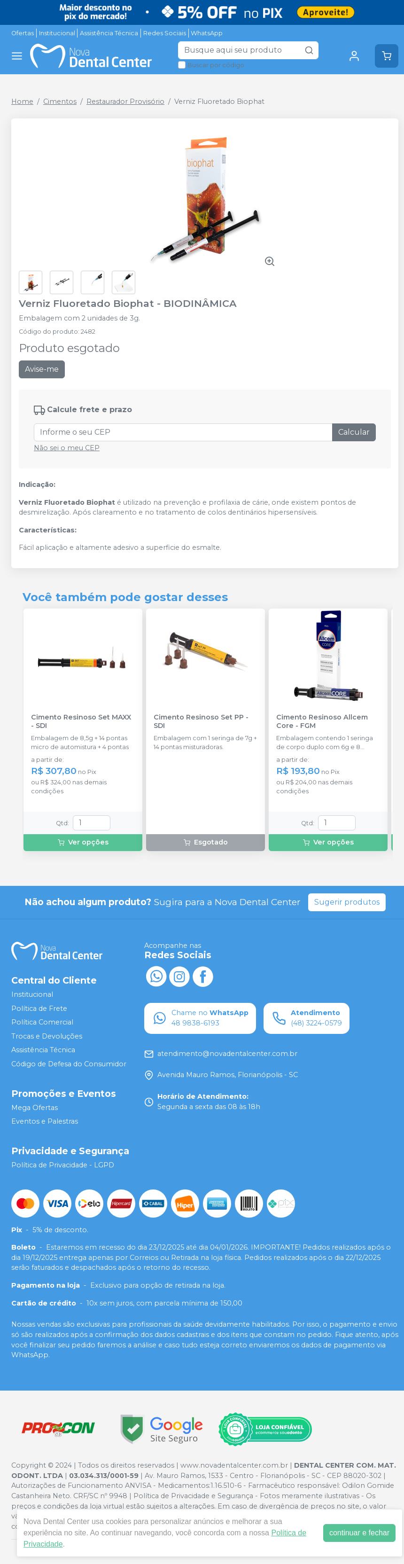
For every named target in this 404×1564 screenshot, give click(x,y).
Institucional (57, 33)
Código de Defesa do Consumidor (68, 1064)
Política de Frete (39, 1008)
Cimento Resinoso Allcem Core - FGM (322, 721)
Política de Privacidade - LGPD (62, 1165)
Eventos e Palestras (44, 1121)
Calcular (354, 432)
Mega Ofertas (34, 1107)
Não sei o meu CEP (67, 448)
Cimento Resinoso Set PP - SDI (201, 721)
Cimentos (60, 101)
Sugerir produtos (347, 902)
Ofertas (22, 33)
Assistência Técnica (109, 33)
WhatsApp (207, 33)
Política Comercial (42, 1022)
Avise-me (42, 369)
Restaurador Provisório (125, 101)
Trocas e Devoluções (46, 1036)
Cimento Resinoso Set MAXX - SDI (81, 721)
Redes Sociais (164, 33)
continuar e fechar (359, 1533)
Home (22, 101)
